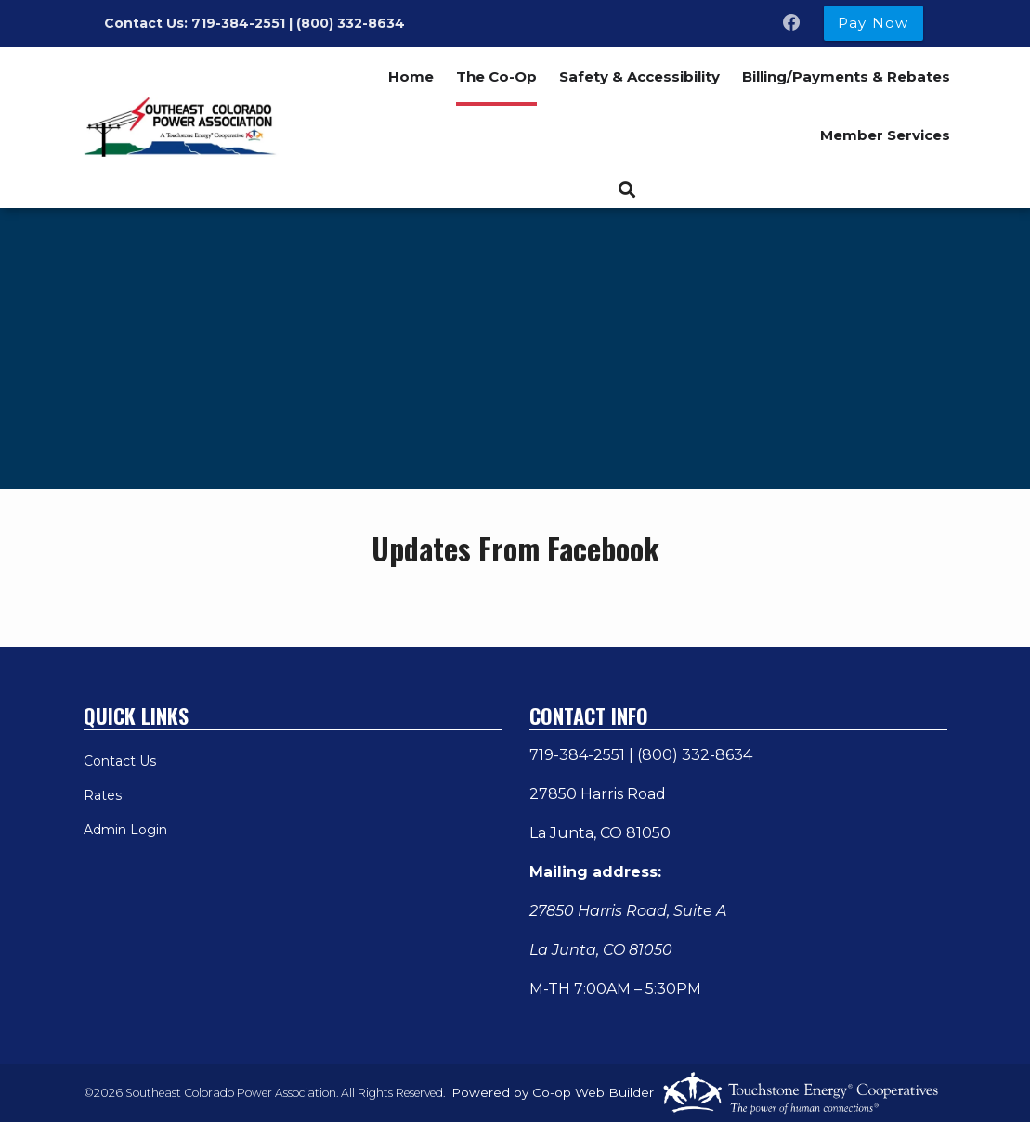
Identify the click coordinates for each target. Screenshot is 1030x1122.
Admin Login (125, 829)
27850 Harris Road (597, 794)
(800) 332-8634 (694, 755)
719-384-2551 (577, 755)
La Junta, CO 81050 (600, 833)
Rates (103, 795)
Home (411, 76)
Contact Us (120, 761)
